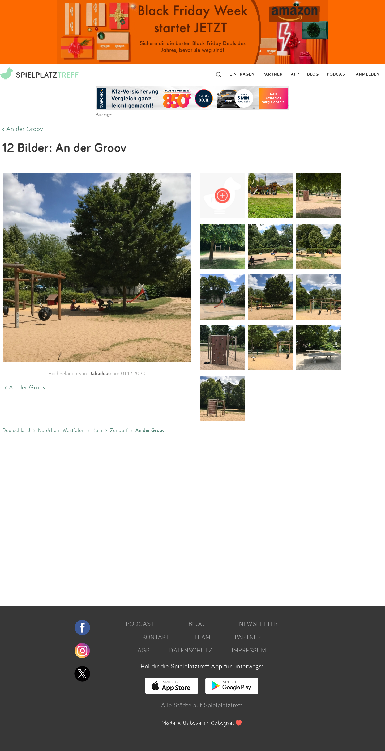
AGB (144, 650)
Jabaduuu (100, 373)
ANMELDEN (368, 74)
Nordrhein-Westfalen (61, 430)
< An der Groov (22, 129)
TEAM (202, 637)
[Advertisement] (159, 518)
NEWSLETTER (258, 623)
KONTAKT (156, 637)
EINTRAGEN (242, 74)
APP (295, 74)
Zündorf (119, 430)
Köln (97, 430)
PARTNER (273, 74)
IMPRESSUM (249, 650)
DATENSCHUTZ (190, 650)
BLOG (313, 74)
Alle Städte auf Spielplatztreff (201, 705)
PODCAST (337, 74)
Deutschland (17, 430)
